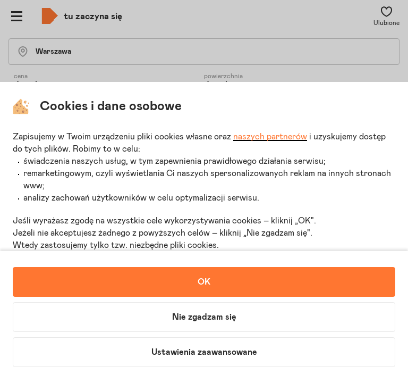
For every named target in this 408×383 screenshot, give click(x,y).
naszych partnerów (270, 136)
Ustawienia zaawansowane (204, 352)
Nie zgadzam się (204, 317)
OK (204, 282)
